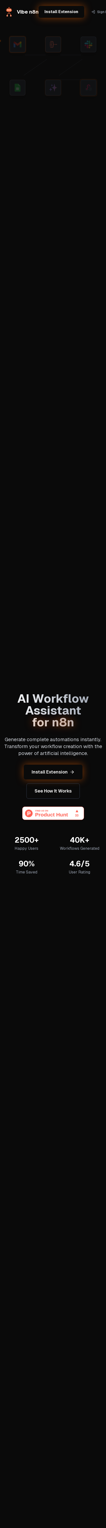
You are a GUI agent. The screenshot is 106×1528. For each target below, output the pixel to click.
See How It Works (53, 791)
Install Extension (61, 11)
